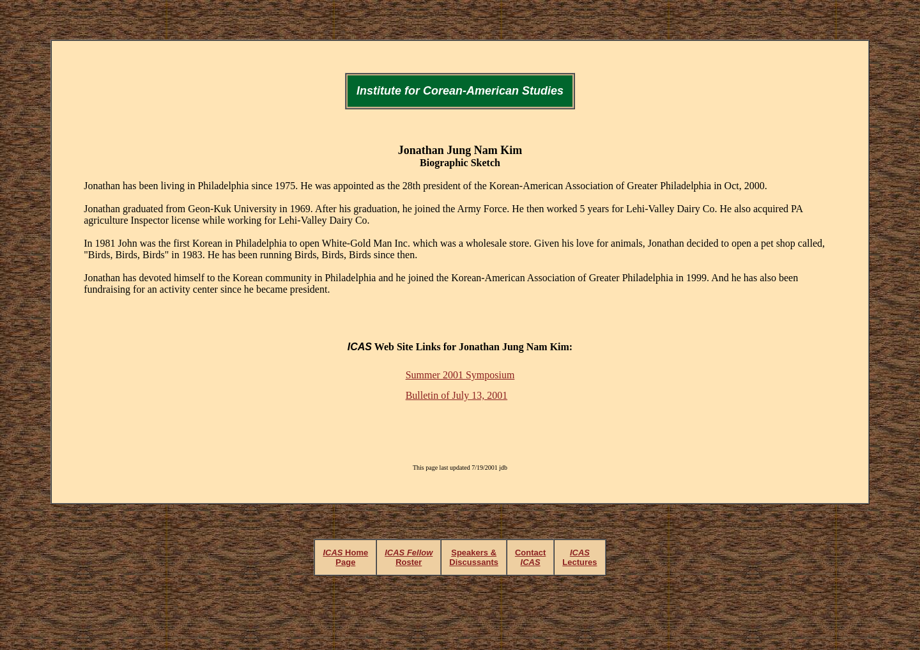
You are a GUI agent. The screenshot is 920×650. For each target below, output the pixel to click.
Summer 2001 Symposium (460, 374)
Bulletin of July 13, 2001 (457, 395)
